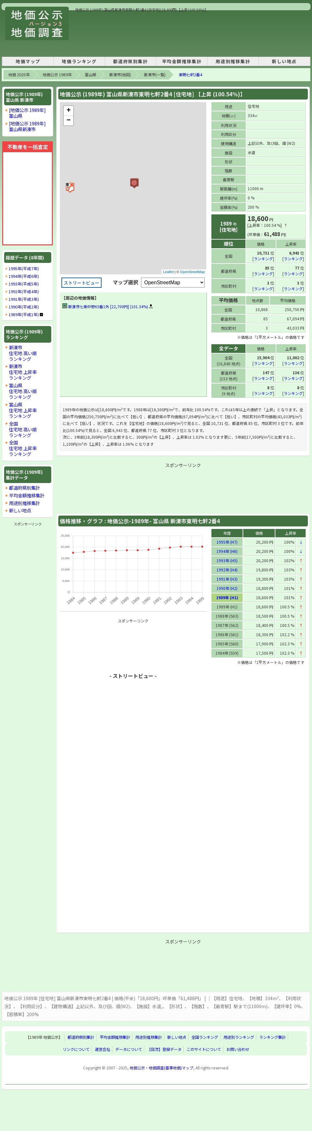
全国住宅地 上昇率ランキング (23, 448)
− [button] (69, 120)
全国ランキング (204, 1037)
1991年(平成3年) (24, 299)
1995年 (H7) (227, 541)
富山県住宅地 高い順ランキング (23, 391)
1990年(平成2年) (24, 307)
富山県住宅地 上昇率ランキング (23, 410)
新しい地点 (284, 61)
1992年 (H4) (227, 569)
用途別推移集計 (233, 61)
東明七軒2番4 (190, 75)
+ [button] (69, 110)
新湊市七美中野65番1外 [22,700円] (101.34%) (105, 306)
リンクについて (76, 1049)
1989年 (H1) (227, 597)
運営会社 (102, 1049)
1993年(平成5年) (24, 284)
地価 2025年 (19, 75)
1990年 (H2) (227, 588)
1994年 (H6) (227, 551)
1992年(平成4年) (24, 291)
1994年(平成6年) (24, 276)
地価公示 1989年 (57, 75)
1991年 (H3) (227, 578)
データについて (128, 1049)
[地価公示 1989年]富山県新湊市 (27, 126)
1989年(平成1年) (24, 314)
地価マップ (28, 61)
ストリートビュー (81, 282)
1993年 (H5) (227, 560)
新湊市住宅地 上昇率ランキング (23, 372)
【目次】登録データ (164, 1049)
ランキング (263, 258)
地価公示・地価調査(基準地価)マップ (161, 1067)
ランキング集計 (272, 1037)
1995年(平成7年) (24, 269)
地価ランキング (79, 61)
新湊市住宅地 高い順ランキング (23, 353)
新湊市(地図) (120, 75)
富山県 (90, 75)
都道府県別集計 (130, 61)
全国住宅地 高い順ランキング (23, 429)
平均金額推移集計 (182, 61)
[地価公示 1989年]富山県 (27, 113)
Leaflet (168, 272)
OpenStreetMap (192, 272)
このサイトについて (204, 1049)
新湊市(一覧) (155, 75)
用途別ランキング (238, 1037)
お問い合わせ (237, 1049)
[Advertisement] (97, 32)
